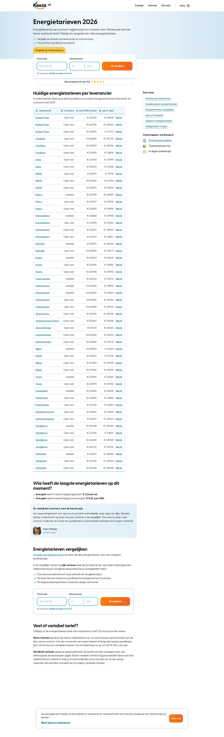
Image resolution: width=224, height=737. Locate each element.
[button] (185, 6)
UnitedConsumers (45, 412)
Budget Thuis (42, 118)
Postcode (42, 59)
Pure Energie (42, 405)
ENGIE (39, 174)
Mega (39, 349)
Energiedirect (43, 216)
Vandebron (41, 426)
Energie (139, 5)
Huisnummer (76, 59)
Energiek (40, 244)
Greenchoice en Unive (47, 321)
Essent (39, 258)
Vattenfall (41, 454)
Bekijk (119, 118)
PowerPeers (42, 391)
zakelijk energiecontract (60, 73)
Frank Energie (43, 279)
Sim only (166, 5)
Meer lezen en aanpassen (55, 722)
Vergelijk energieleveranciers (48, 555)
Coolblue (40, 139)
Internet (152, 5)
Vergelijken (117, 66)
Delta (38, 160)
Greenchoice (42, 286)
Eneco (39, 195)
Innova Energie (43, 328)
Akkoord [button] (176, 718)
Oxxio (39, 377)
